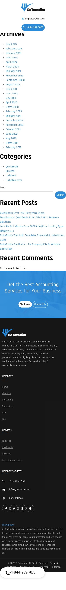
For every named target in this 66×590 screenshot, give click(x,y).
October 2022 (13, 129)
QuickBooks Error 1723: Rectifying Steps (22, 213)
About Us (6, 393)
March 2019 (12, 143)
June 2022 (12, 134)
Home (5, 387)
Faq (4, 419)
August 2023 (13, 84)
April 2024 (11, 62)
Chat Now (25, 304)
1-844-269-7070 (33, 27)
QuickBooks (12, 166)
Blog (4, 412)
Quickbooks (7, 447)
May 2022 (11, 138)
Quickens (6, 453)
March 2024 (12, 67)
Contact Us (40, 304)
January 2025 (13, 53)
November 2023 (14, 75)
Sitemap (56, 567)
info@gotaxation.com (33, 19)
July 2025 (11, 44)
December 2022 (14, 120)
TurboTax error (14, 180)
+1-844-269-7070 (17, 481)
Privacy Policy (27, 567)
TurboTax (11, 175)
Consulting (7, 399)
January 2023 (13, 116)
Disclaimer (43, 567)
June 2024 (12, 57)
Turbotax (6, 441)
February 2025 (14, 48)
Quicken (10, 171)
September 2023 (15, 80)
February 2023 (14, 111)
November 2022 (14, 125)
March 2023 (12, 107)
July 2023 (11, 89)
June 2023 (12, 93)
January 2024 (13, 71)
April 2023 (11, 102)
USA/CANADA (16, 498)
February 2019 (13, 147)
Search (3, 187)
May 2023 (11, 98)
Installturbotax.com (11, 460)
